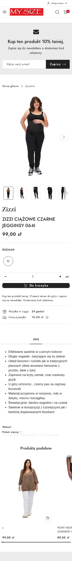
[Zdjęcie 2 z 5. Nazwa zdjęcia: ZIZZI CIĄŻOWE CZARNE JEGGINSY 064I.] (22, 193)
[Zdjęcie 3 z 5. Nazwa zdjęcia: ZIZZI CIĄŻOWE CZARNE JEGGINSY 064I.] (36, 193)
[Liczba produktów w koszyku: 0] (65, 12)
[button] (63, 137)
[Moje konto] (57, 3)
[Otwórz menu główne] (4, 12)
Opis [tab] (36, 339)
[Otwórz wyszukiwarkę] (57, 12)
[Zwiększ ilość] (60, 276)
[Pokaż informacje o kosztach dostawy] (47, 317)
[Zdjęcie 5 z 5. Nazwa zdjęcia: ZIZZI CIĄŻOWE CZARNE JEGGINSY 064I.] (63, 193)
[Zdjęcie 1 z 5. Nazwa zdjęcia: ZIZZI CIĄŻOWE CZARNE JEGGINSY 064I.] (8, 193)
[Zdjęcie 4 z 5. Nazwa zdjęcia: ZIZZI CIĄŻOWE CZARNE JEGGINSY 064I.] (50, 193)
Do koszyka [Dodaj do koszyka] (36, 285)
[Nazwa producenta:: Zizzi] (9, 209)
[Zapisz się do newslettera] (24, 64)
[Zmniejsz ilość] (5, 276)
